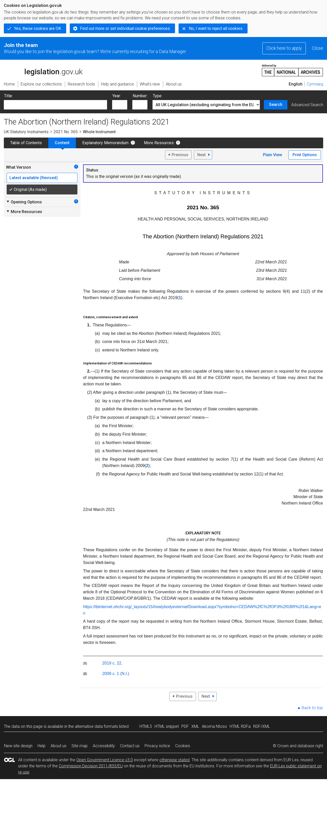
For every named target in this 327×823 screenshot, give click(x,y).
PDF (185, 726)
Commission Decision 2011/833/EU (91, 766)
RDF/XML (261, 726)
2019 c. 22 (111, 663)
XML (195, 726)
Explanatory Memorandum (105, 142)
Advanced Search (307, 104)
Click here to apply (284, 48)
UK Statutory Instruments (26, 131)
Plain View (272, 154)
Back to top (312, 707)
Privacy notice (157, 745)
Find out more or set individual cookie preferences (125, 28)
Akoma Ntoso (214, 726)
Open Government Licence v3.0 (104, 759)
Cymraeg (315, 84)
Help (41, 745)
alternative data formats (96, 726)
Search (275, 104)
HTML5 (145, 726)
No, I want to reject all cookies (215, 28)
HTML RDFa (240, 726)
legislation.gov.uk (43, 70)
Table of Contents (26, 142)
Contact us (129, 745)
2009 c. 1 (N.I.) (115, 673)
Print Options (305, 154)
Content (62, 142)
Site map (80, 745)
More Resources (159, 142)
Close (317, 48)
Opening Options (24, 201)
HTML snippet (167, 726)
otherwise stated (174, 759)
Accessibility (104, 745)
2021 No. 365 (66, 131)
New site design (18, 745)
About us (58, 745)
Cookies (182, 745)
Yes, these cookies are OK (37, 28)
